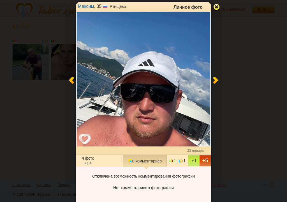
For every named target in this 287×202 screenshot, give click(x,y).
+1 (193, 160)
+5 (205, 160)
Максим (86, 6)
